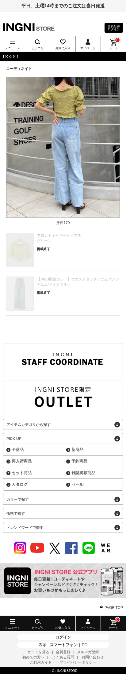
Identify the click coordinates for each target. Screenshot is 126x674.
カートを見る (38, 652)
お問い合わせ (93, 657)
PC (84, 645)
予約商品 (79, 461)
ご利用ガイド (41, 662)
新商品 (77, 449)
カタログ (20, 484)
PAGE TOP (114, 608)
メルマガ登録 (88, 652)
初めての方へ (33, 657)
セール (77, 484)
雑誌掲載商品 (83, 473)
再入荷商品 (22, 461)
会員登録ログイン (114, 27)
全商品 (18, 449)
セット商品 (22, 473)
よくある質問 (63, 657)
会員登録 (63, 652)
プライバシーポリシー (77, 662)
